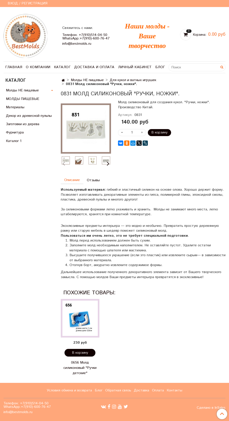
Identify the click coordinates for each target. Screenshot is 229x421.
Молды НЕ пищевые (87, 80)
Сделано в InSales (211, 408)
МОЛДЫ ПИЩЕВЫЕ (22, 98)
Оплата (158, 390)
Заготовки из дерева (22, 124)
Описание (72, 180)
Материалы (15, 107)
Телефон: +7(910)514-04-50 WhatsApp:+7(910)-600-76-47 (86, 36)
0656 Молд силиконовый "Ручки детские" (80, 368)
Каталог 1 (13, 141)
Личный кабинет (135, 67)
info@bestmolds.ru (76, 43)
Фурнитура (15, 132)
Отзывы (93, 180)
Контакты (174, 390)
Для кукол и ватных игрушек (133, 80)
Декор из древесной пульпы (29, 115)
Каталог (62, 67)
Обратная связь (118, 390)
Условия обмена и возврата (69, 390)
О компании (38, 67)
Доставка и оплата (94, 67)
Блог (160, 67)
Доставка (141, 390)
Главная (13, 67)
